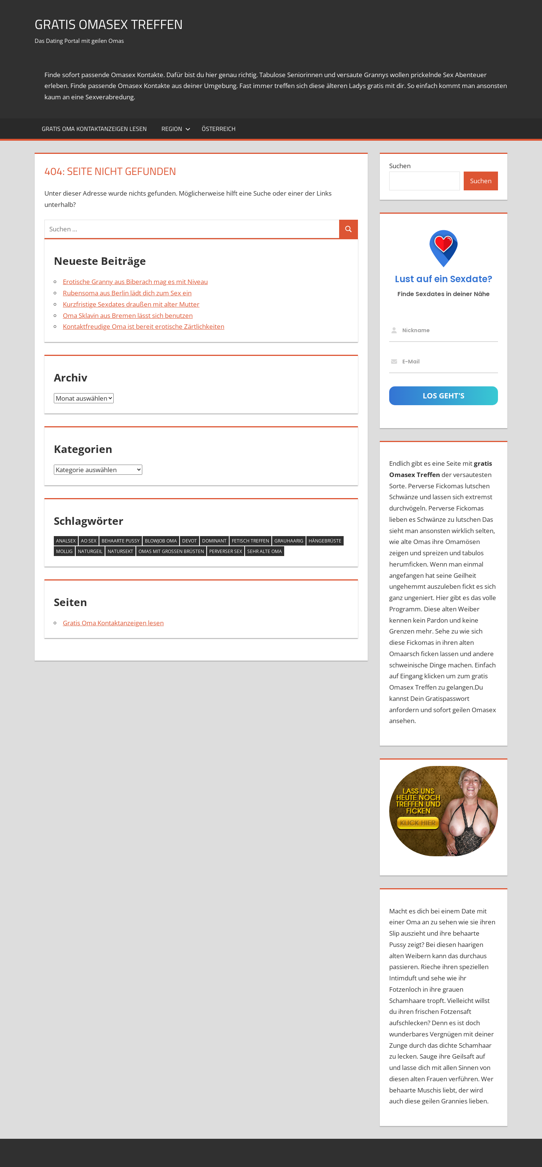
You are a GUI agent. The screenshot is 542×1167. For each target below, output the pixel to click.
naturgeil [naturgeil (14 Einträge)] (90, 551)
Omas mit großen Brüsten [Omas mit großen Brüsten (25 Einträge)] (171, 551)
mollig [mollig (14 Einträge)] (64, 551)
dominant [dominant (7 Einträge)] (214, 541)
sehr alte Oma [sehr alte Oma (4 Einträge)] (264, 551)
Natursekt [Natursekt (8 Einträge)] (120, 551)
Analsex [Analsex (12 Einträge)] (66, 541)
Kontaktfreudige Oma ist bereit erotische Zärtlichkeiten (143, 326)
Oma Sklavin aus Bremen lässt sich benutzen (128, 315)
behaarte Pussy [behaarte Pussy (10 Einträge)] (121, 541)
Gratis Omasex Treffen (111, 24)
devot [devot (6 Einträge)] (189, 541)
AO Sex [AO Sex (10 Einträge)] (88, 541)
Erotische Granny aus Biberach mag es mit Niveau (135, 281)
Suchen (400, 165)
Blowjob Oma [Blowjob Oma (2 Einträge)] (161, 541)
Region (175, 128)
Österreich (219, 128)
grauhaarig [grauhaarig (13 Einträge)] (288, 541)
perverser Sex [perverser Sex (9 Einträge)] (225, 551)
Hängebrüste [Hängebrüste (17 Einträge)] (325, 541)
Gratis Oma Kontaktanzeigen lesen (94, 128)
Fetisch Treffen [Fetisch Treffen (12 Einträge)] (250, 541)
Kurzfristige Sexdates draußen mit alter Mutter (131, 304)
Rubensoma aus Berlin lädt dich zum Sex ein (127, 293)
